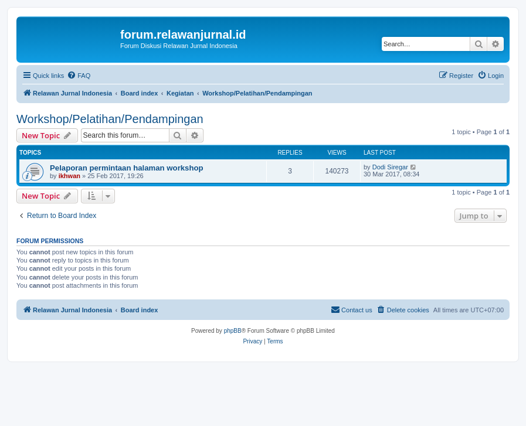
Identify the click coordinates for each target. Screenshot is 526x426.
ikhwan (69, 175)
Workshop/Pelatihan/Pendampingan (109, 119)
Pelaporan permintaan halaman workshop (126, 167)
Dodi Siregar (390, 167)
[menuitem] (78, 76)
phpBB (233, 331)
